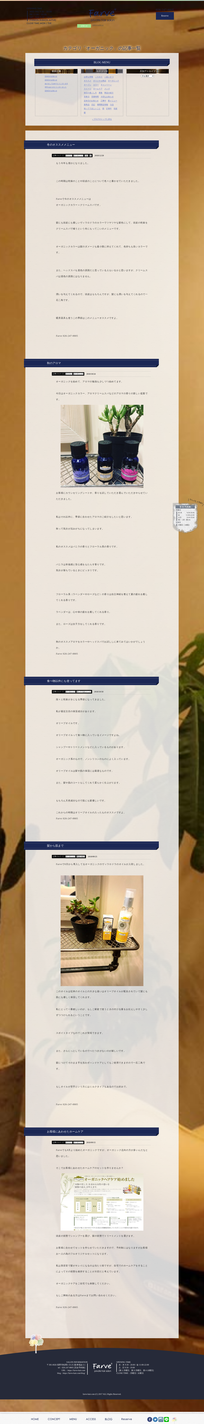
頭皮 (118, 113)
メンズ (87, 93)
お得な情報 (89, 77)
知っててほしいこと (93, 113)
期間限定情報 (90, 109)
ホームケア (113, 89)
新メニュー (97, 105)
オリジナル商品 (101, 81)
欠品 (100, 109)
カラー (111, 85)
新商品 (107, 105)
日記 (114, 105)
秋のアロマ (55, 372)
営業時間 (108, 97)
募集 (110, 93)
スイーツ (102, 89)
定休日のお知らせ (99, 25)
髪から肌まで (57, 860)
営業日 (99, 97)
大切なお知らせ (91, 101)
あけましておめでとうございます (56, 84)
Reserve (164, 16)
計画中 (111, 113)
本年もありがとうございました (55, 88)
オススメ (88, 81)
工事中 (87, 105)
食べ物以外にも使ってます (67, 693)
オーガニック (90, 85)
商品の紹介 (89, 97)
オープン (102, 85)
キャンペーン (90, 89)
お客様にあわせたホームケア (68, 1154)
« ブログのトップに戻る (102, 124)
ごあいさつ (111, 77)
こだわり (100, 77)
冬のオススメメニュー (63, 150)
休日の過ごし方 (99, 93)
